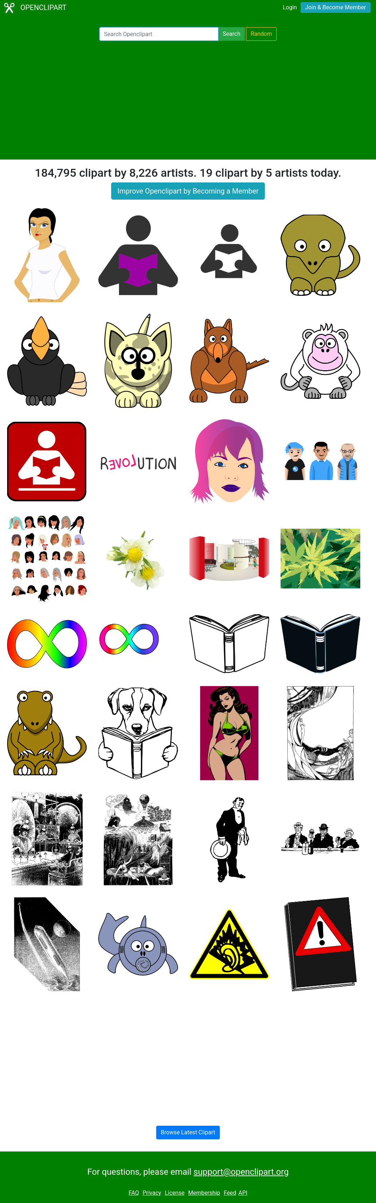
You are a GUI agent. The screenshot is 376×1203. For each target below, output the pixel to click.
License (174, 1192)
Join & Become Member (335, 7)
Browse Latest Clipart (188, 1132)
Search (231, 33)
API (242, 1192)
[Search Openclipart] (158, 34)
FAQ (134, 1192)
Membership (204, 1192)
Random (261, 33)
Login (290, 7)
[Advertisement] (188, 100)
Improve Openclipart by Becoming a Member (187, 191)
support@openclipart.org (240, 1172)
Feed (230, 1192)
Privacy (152, 1192)
